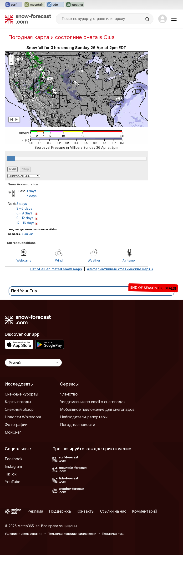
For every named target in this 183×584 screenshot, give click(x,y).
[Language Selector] (33, 362)
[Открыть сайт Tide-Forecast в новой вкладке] (55, 5)
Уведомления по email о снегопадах (93, 401)
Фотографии (16, 424)
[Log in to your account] (162, 19)
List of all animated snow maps (56, 269)
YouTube (12, 481)
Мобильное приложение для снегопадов (97, 409)
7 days (31, 196)
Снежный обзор (19, 409)
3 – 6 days (24, 208)
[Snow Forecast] (28, 19)
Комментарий (144, 511)
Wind (59, 260)
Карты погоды (18, 401)
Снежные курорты (21, 394)
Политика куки (113, 533)
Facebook (13, 458)
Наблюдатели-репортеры (83, 417)
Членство (69, 394)
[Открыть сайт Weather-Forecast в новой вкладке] (75, 5)
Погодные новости (77, 424)
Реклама (35, 511)
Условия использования (23, 533)
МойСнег (13, 432)
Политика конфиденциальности (72, 533)
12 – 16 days (25, 223)
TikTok (10, 474)
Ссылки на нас (113, 511)
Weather (94, 260)
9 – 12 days (24, 218)
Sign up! (27, 234)
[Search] (147, 19)
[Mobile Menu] (174, 19)
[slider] (11, 158)
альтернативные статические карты (120, 269)
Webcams (23, 260)
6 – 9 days (24, 213)
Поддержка (60, 511)
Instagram (13, 466)
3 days (31, 191)
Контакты (85, 511)
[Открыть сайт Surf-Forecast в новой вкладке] (13, 5)
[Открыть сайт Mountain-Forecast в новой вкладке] (34, 5)
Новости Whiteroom (23, 417)
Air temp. (129, 260)
